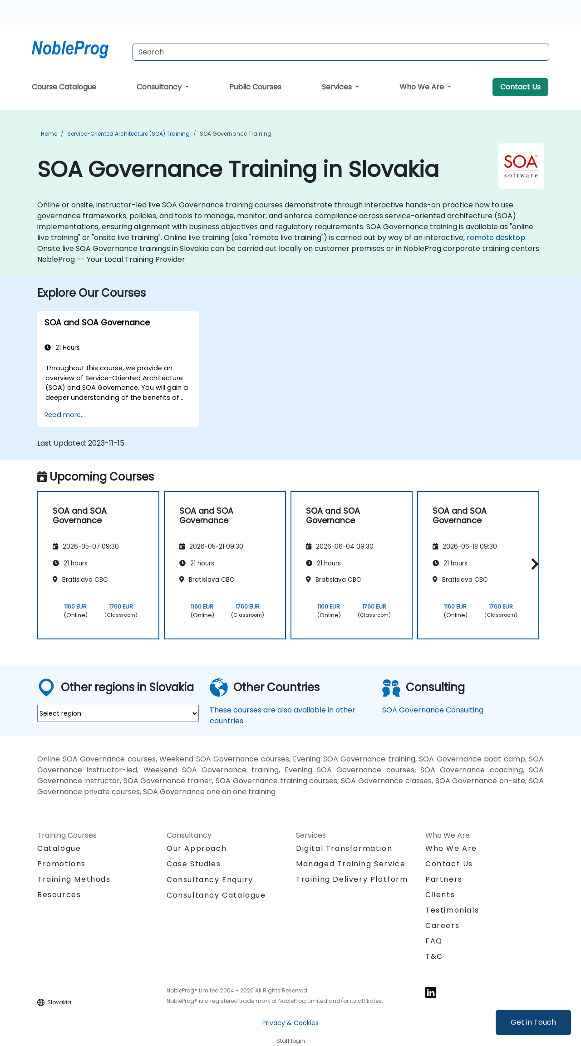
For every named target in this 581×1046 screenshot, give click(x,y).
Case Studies (194, 864)
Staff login (290, 1041)
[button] (532, 564)
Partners (444, 879)
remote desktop (496, 237)
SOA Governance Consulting (432, 710)
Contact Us (520, 87)
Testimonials (452, 910)
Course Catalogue (64, 87)
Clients (440, 894)
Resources (59, 894)
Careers (442, 925)
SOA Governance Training (235, 134)
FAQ (434, 941)
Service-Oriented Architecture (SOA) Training (128, 134)
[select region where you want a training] (118, 713)
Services (338, 87)
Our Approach (196, 848)
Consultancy (160, 87)
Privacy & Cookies (290, 1022)
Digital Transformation (344, 848)
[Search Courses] (341, 52)
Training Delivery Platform (352, 879)
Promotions (61, 864)
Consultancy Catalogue (216, 895)
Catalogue (59, 848)
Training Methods (74, 879)
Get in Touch (533, 1022)
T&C (434, 956)
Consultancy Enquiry (210, 880)
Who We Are (422, 87)
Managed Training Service (350, 864)
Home (49, 134)
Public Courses (255, 87)
